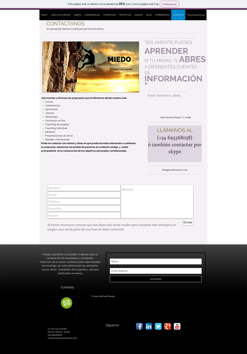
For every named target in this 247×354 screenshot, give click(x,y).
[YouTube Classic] (177, 326)
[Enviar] (188, 222)
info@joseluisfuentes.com (174, 169)
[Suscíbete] (156, 279)
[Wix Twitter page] (158, 326)
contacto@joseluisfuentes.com (62, 338)
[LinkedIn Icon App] (148, 326)
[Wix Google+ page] (167, 326)
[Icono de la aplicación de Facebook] (139, 326)
